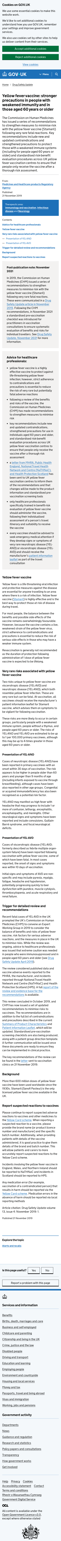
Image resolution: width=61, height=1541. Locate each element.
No (49, 1270)
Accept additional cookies (30, 48)
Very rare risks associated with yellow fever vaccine (30, 234)
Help (5, 1481)
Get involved (9, 1467)
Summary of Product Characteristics (24, 1024)
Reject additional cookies (30, 57)
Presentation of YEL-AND (18, 238)
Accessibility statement (16, 1486)
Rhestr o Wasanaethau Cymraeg (21, 1495)
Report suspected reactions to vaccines (23, 257)
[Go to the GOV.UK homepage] (14, 74)
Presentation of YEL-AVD (18, 243)
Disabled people (12, 1351)
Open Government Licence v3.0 (21, 1514)
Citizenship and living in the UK (21, 1339)
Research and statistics (16, 1443)
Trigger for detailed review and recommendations (28, 247)
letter (24, 1060)
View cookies (30, 64)
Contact (39, 1486)
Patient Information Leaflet (18, 1027)
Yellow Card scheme (19, 1120)
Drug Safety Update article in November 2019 (29, 304)
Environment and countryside (20, 1375)
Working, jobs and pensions (18, 1405)
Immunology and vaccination (20, 207)
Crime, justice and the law (18, 1345)
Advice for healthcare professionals (21, 224)
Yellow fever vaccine (13, 229)
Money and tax (11, 1387)
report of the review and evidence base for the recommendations (30, 990)
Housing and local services (18, 1381)
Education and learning (16, 1363)
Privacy (15, 1481)
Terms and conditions (15, 1490)
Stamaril (18, 599)
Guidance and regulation (17, 1437)
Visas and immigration (15, 1399)
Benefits (7, 1315)
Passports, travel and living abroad (23, 1393)
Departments (10, 1425)
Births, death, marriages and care (22, 1321)
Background (8, 252)
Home (5, 84)
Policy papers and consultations (21, 1449)
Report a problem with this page (30, 1283)
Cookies (28, 1481)
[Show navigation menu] (44, 74)
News (5, 1431)
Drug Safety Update (22, 84)
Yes (36, 1270)
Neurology (24, 211)
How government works (16, 1461)
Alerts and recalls (11, 1245)
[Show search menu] (56, 74)
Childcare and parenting (17, 1333)
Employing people (13, 1369)
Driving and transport (15, 1357)
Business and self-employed (19, 1327)
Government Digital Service (18, 1499)
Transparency (10, 1455)
